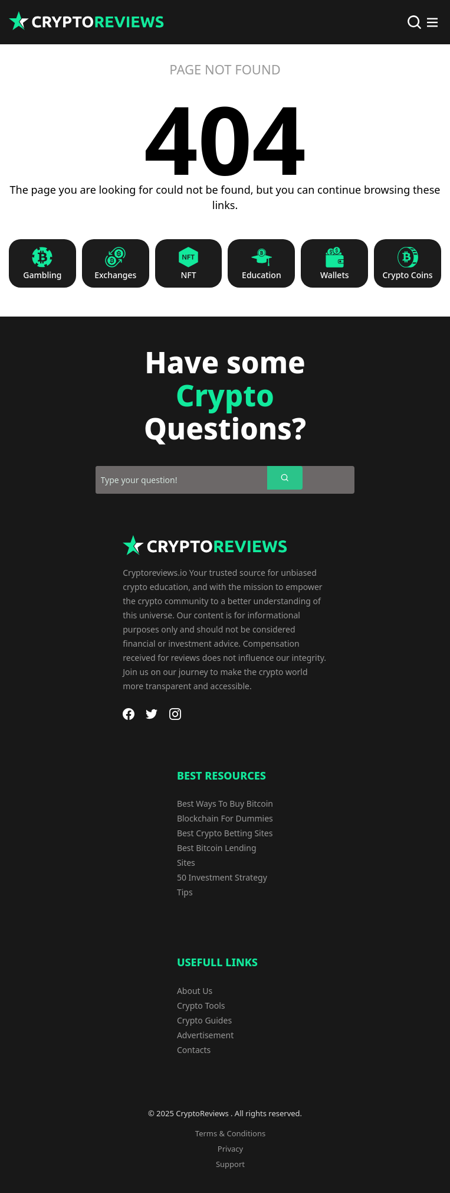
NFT (188, 275)
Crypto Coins (407, 275)
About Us (194, 990)
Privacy (230, 1148)
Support (230, 1164)
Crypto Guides (204, 1020)
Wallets (334, 275)
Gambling (42, 275)
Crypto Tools (201, 1005)
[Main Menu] (432, 22)
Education (261, 275)
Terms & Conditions (230, 1133)
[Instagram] (175, 714)
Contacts (194, 1049)
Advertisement (205, 1035)
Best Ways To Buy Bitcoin (225, 803)
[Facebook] (128, 714)
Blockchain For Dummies (225, 818)
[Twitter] (151, 714)
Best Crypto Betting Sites (225, 833)
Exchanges (115, 275)
